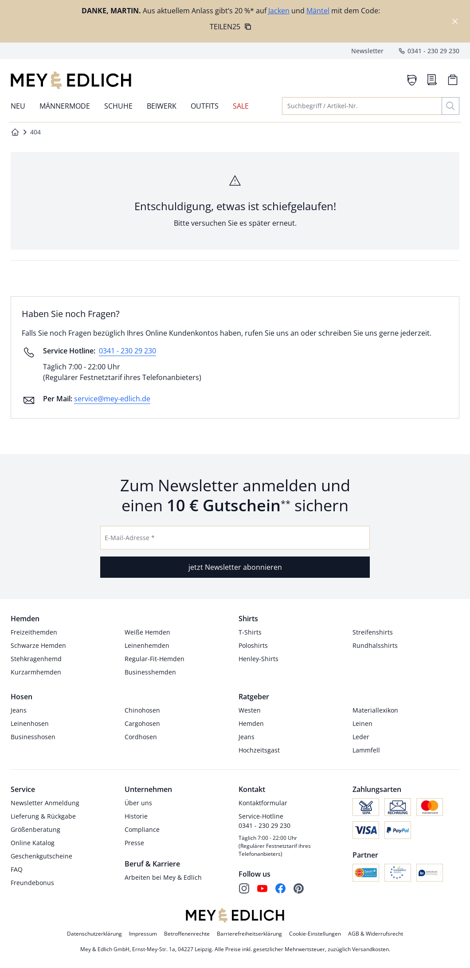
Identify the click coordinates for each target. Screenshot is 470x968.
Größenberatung (35, 829)
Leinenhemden (147, 645)
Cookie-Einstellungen (315, 933)
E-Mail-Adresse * (130, 537)
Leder (360, 737)
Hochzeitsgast (259, 750)
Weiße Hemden (147, 632)
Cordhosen (141, 737)
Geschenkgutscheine (41, 856)
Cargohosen (142, 723)
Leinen (362, 723)
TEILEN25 (231, 26)
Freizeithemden (34, 632)
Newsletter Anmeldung (45, 803)
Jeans (19, 710)
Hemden (251, 723)
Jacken (279, 11)
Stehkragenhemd (36, 658)
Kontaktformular (263, 803)
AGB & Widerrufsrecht (375, 933)
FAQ (17, 869)
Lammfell (366, 750)
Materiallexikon (375, 710)
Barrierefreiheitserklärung (249, 933)
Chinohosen (142, 710)
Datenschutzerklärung (94, 933)
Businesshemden (150, 672)
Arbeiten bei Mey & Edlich (163, 877)
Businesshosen (33, 737)
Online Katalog (33, 843)
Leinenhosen (30, 723)
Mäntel (317, 11)
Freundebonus (32, 882)
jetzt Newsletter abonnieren (235, 567)
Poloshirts (253, 645)
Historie (136, 816)
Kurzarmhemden (36, 672)
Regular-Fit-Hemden (154, 658)
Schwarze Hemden (38, 645)
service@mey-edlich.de (112, 399)
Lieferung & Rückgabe (43, 816)
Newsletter (367, 51)
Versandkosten (370, 949)
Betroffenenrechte (187, 933)
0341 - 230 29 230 (428, 51)
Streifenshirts (372, 632)
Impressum (143, 933)
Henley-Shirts (258, 658)
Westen (250, 710)
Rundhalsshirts (375, 645)
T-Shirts (250, 632)
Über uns (138, 803)
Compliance (142, 829)
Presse (134, 843)
